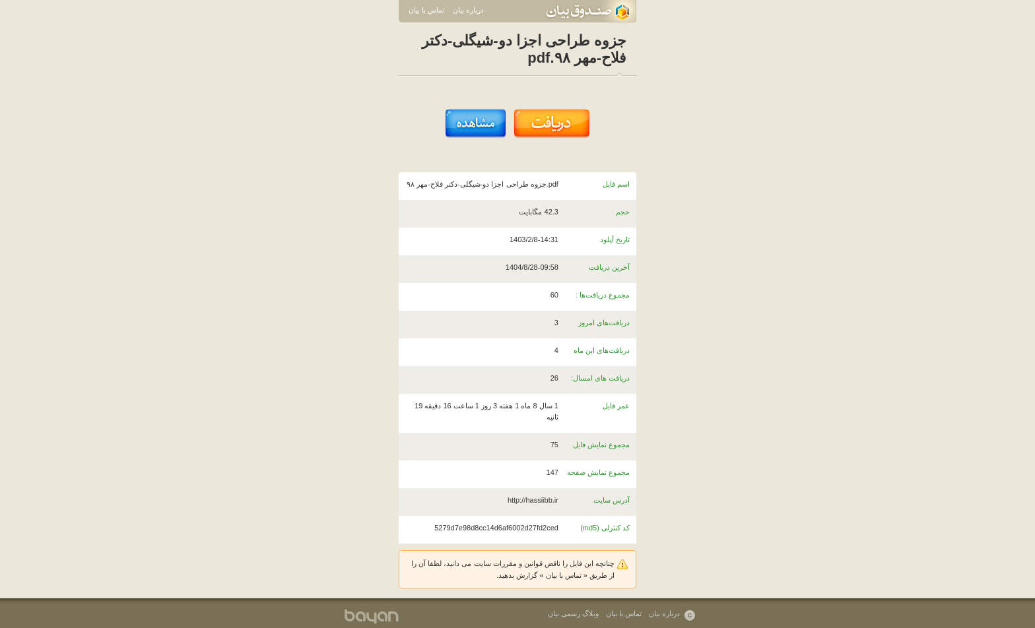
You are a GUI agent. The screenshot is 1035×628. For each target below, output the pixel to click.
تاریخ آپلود (615, 239)
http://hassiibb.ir (533, 500)
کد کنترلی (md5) (605, 528)
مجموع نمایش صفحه (598, 472)
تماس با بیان (426, 10)
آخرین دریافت (609, 267)
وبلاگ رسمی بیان (573, 613)
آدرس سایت (611, 500)
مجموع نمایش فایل (601, 445)
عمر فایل (616, 406)
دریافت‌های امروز (604, 323)
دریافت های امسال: (600, 378)
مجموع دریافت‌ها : (603, 295)
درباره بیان (468, 10)
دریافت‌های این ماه (602, 350)
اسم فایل (616, 184)
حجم (623, 212)
